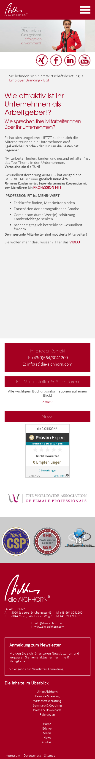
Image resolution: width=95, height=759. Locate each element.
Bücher (47, 728)
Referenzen (47, 714)
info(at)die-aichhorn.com (49, 364)
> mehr (47, 401)
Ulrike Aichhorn (47, 691)
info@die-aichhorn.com (49, 623)
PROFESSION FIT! (47, 187)
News (47, 737)
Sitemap (49, 755)
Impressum (12, 755)
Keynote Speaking (47, 696)
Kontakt (47, 742)
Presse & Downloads (47, 710)
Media (47, 733)
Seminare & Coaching (47, 705)
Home (47, 724)
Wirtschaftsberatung (47, 701)
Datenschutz (32, 755)
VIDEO (74, 242)
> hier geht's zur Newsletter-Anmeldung (36, 669)
